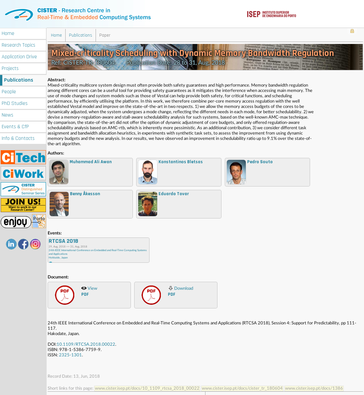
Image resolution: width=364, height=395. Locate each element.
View (89, 291)
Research (18, 44)
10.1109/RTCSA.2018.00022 (86, 344)
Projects (10, 67)
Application (19, 56)
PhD (15, 102)
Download (180, 291)
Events (15, 126)
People (9, 91)
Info (18, 137)
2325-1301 (70, 355)
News (7, 114)
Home (8, 32)
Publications (18, 79)
